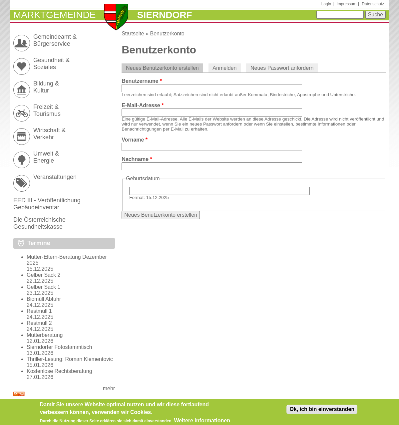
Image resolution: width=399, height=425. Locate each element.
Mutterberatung (45, 335)
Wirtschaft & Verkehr (49, 134)
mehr (109, 388)
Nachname (137, 159)
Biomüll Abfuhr (44, 299)
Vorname (135, 140)
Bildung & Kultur (46, 87)
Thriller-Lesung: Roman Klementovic (70, 359)
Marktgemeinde (54, 15)
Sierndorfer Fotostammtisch (59, 347)
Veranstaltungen (55, 177)
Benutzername (142, 81)
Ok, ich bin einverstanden (321, 411)
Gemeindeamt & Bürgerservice (55, 40)
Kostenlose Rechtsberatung (59, 371)
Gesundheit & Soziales (51, 63)
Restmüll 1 (39, 311)
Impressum (346, 4)
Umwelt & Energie (46, 157)
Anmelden (224, 68)
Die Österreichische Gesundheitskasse (39, 223)
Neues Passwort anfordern (281, 68)
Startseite (133, 33)
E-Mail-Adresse (143, 105)
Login (326, 4)
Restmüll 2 (39, 323)
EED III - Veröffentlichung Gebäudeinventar (47, 204)
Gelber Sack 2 (43, 275)
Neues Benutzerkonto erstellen (164, 68)
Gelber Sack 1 (43, 287)
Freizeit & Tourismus (47, 110)
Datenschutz (373, 4)
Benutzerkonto (167, 33)
